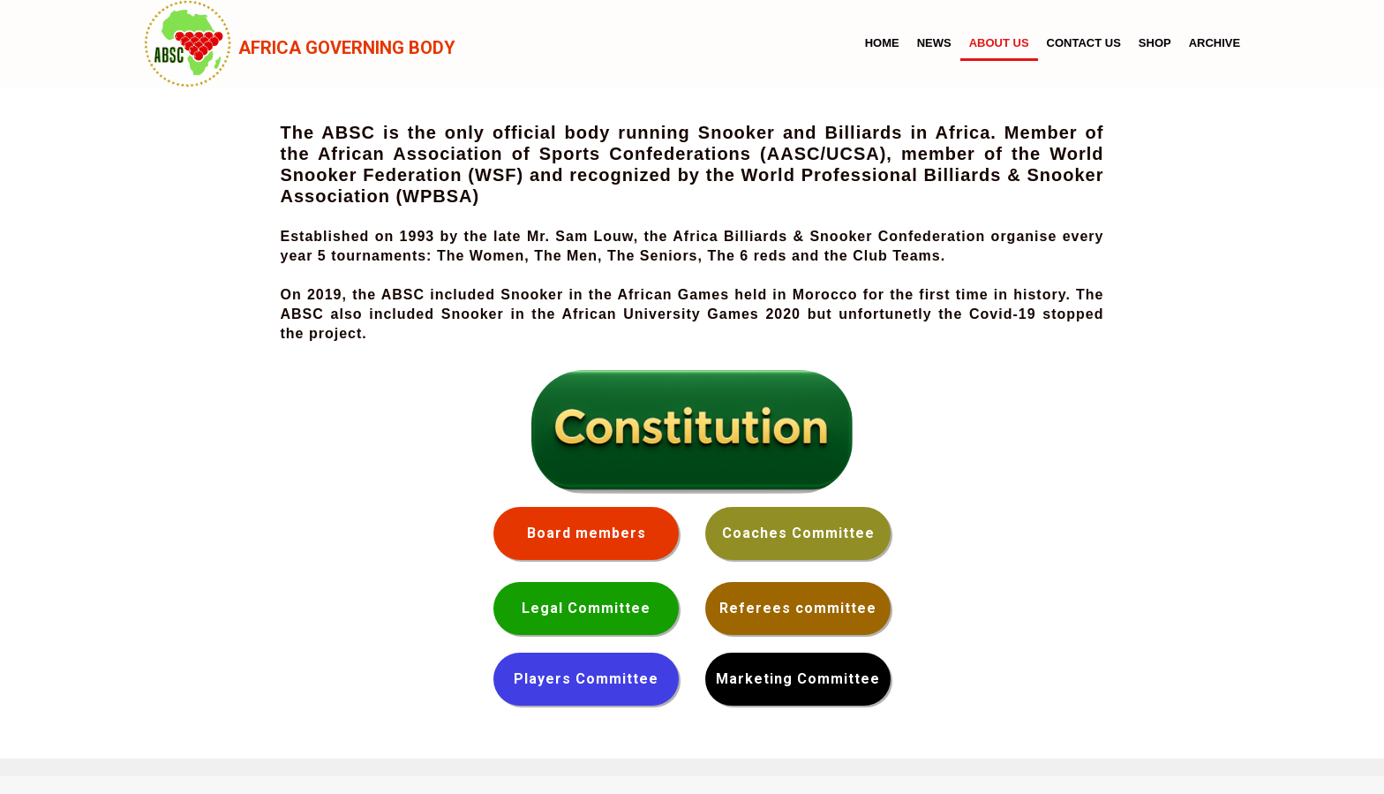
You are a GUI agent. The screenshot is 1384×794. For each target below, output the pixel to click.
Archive (1215, 42)
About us (999, 42)
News (934, 42)
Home (882, 42)
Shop (1155, 42)
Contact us (1084, 42)
